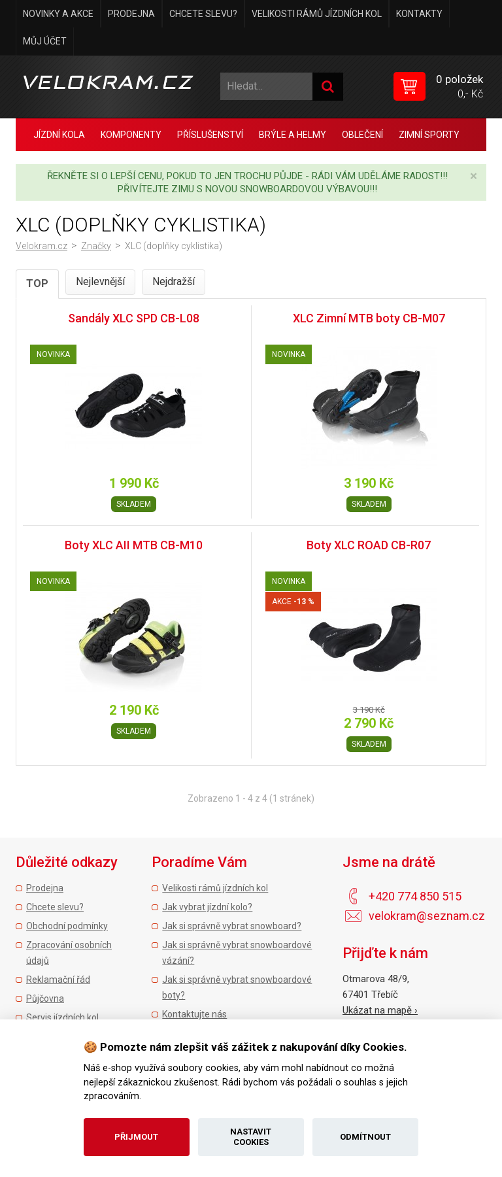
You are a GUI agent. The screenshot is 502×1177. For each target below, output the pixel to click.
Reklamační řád (58, 979)
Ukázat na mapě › (380, 1010)
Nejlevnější (100, 281)
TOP (37, 283)
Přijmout (136, 1137)
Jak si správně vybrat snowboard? (231, 926)
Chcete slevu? (203, 14)
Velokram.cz (41, 246)
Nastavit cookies (250, 1137)
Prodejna (131, 14)
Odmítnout (365, 1137)
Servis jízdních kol (62, 1017)
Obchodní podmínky (67, 926)
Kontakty (419, 14)
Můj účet (45, 41)
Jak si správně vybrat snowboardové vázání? (237, 953)
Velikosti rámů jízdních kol (317, 14)
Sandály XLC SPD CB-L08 (133, 318)
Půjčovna (45, 998)
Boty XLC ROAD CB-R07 (369, 545)
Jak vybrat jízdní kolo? (207, 907)
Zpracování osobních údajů (69, 953)
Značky (96, 246)
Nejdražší (173, 281)
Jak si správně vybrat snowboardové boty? (237, 987)
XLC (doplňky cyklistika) (173, 246)
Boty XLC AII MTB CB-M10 (134, 545)
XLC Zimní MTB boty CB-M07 (369, 318)
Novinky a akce (58, 14)
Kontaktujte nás (194, 1014)
